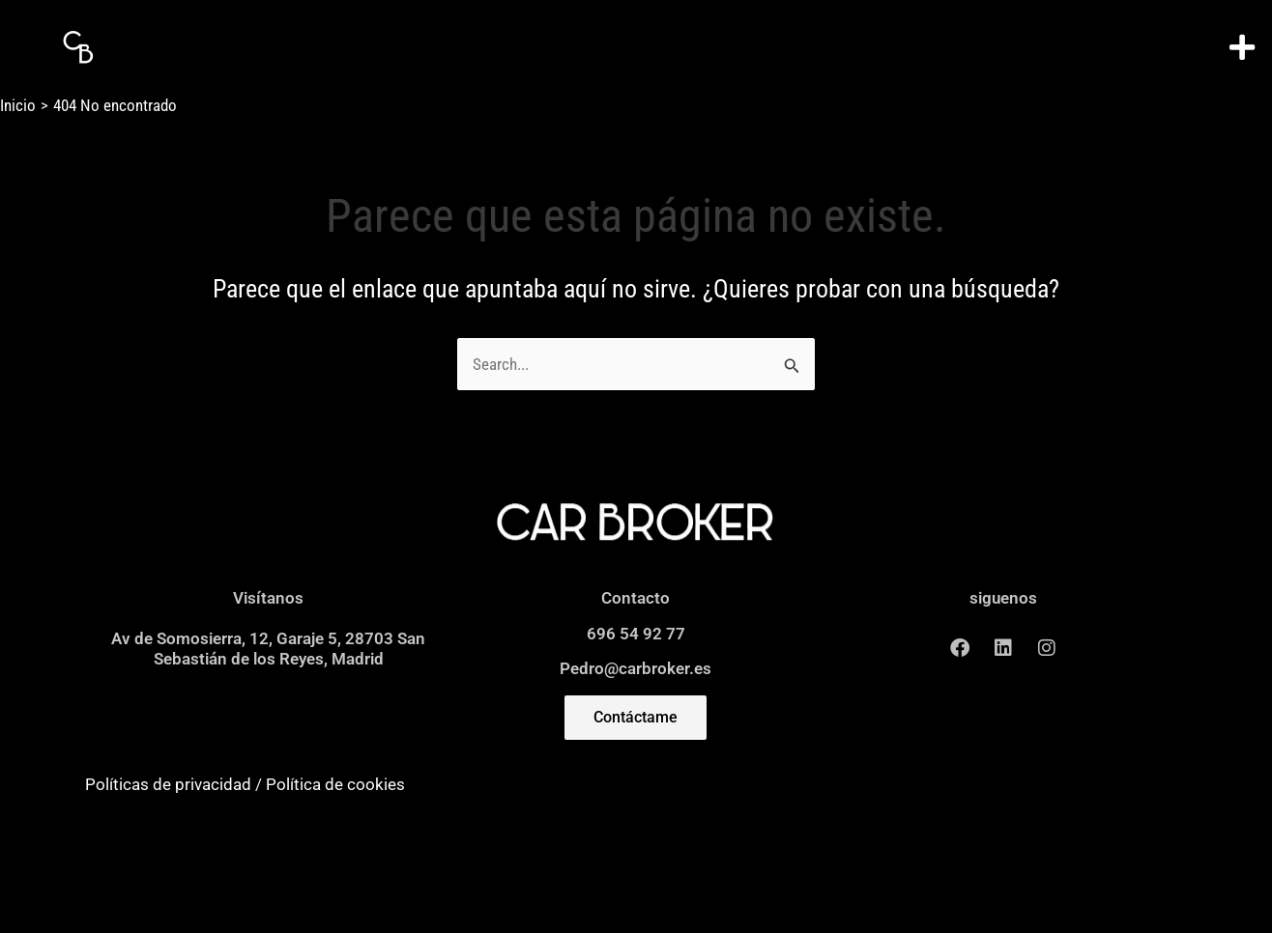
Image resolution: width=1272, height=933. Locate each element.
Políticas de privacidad (168, 784)
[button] (1242, 48)
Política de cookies (335, 784)
